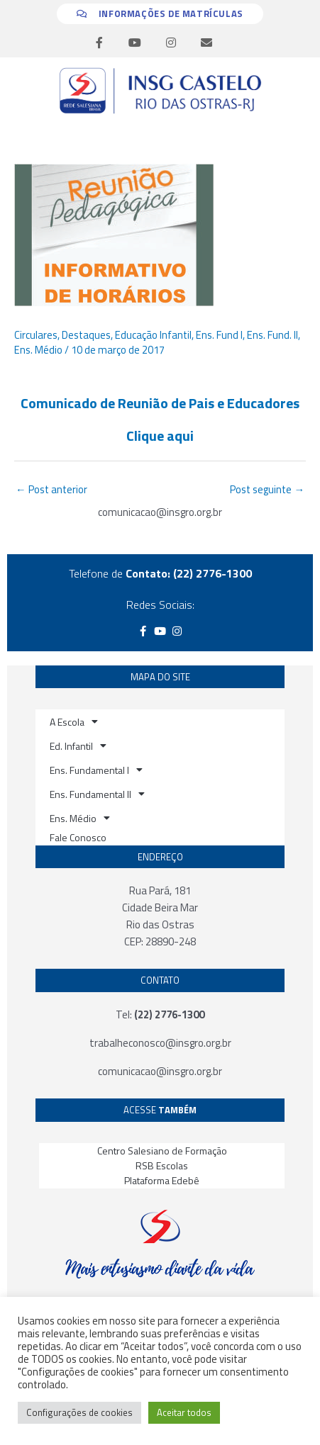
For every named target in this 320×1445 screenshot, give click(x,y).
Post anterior (51, 489)
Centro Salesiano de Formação (162, 1150)
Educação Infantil (153, 335)
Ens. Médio (38, 350)
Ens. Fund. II (272, 335)
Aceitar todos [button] (184, 1412)
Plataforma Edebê (161, 1180)
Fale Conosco (78, 837)
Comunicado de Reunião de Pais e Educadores (160, 403)
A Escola (74, 721)
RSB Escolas (162, 1165)
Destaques (86, 335)
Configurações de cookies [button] (79, 1412)
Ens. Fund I (219, 335)
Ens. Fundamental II (97, 794)
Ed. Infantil (78, 745)
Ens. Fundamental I (96, 770)
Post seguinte (267, 489)
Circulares (35, 335)
